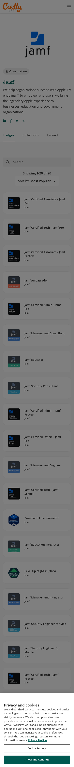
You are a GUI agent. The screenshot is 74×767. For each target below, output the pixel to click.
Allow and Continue (37, 759)
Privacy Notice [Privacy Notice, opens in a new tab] (37, 740)
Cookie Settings (37, 748)
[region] (37, 730)
